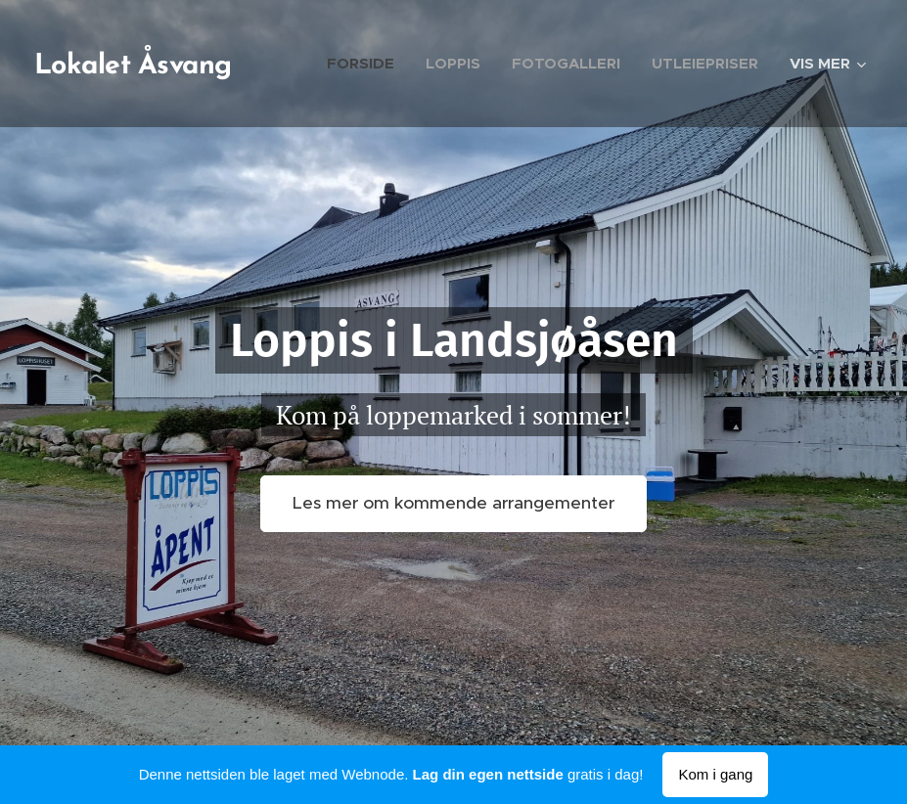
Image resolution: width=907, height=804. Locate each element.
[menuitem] (366, 63)
